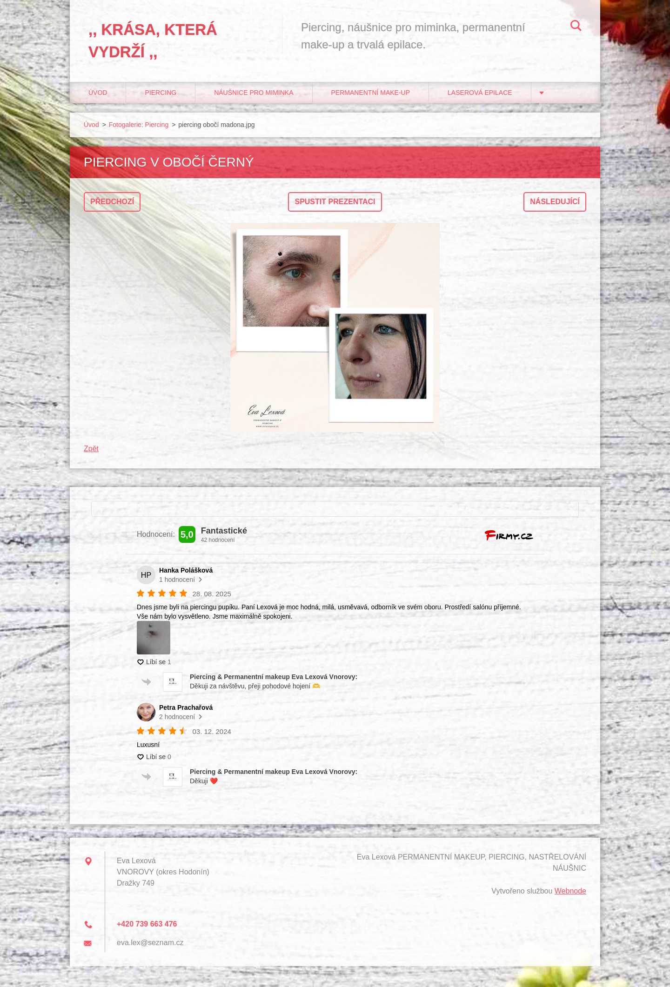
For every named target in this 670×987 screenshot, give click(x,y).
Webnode (570, 891)
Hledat (576, 27)
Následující (555, 202)
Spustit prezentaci (335, 202)
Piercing (160, 92)
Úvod (97, 92)
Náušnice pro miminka (253, 92)
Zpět (91, 449)
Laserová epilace (480, 92)
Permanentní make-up (370, 92)
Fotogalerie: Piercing (138, 124)
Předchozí (112, 202)
